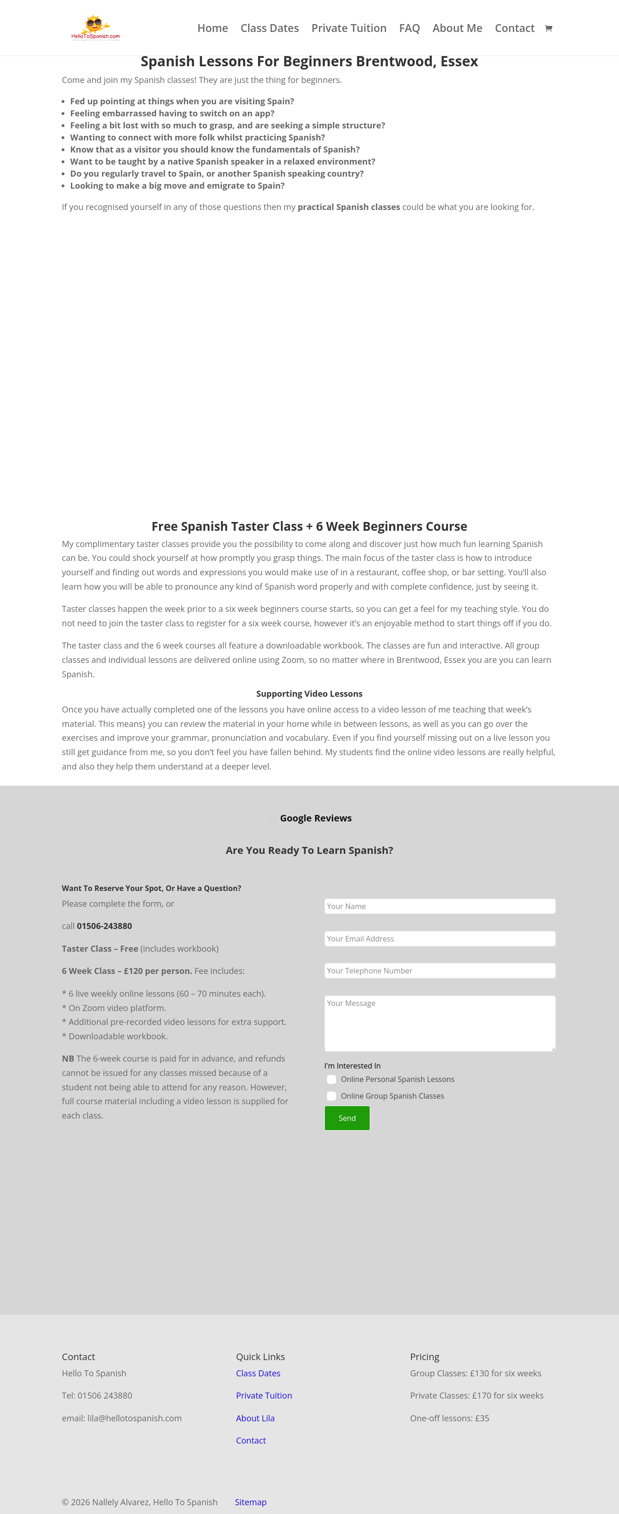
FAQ (410, 30)
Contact (515, 30)
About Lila (255, 1385)
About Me (458, 30)
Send (347, 1086)
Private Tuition (349, 30)
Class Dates (269, 30)
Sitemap (251, 1469)
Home (212, 30)
